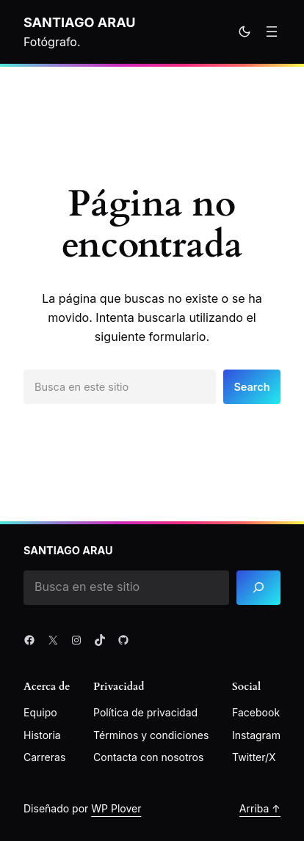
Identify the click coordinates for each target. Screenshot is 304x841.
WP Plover (116, 808)
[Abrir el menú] (272, 31)
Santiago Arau (79, 22)
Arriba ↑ (260, 808)
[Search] (258, 587)
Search (251, 387)
